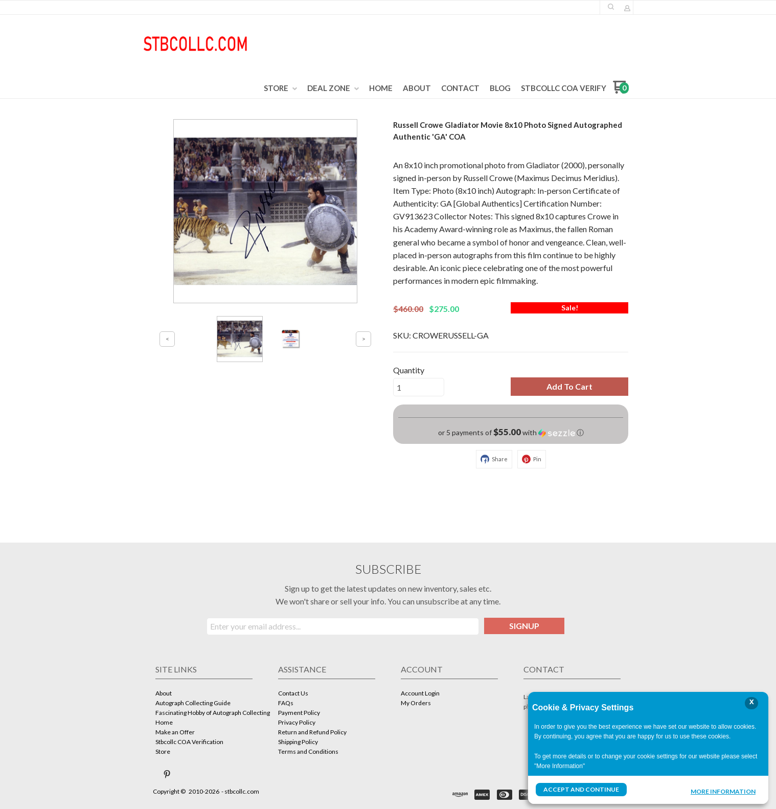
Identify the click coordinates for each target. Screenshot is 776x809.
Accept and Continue (581, 789)
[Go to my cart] (621, 90)
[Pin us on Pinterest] (167, 774)
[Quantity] (418, 387)
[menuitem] (280, 88)
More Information (723, 790)
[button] (611, 7)
